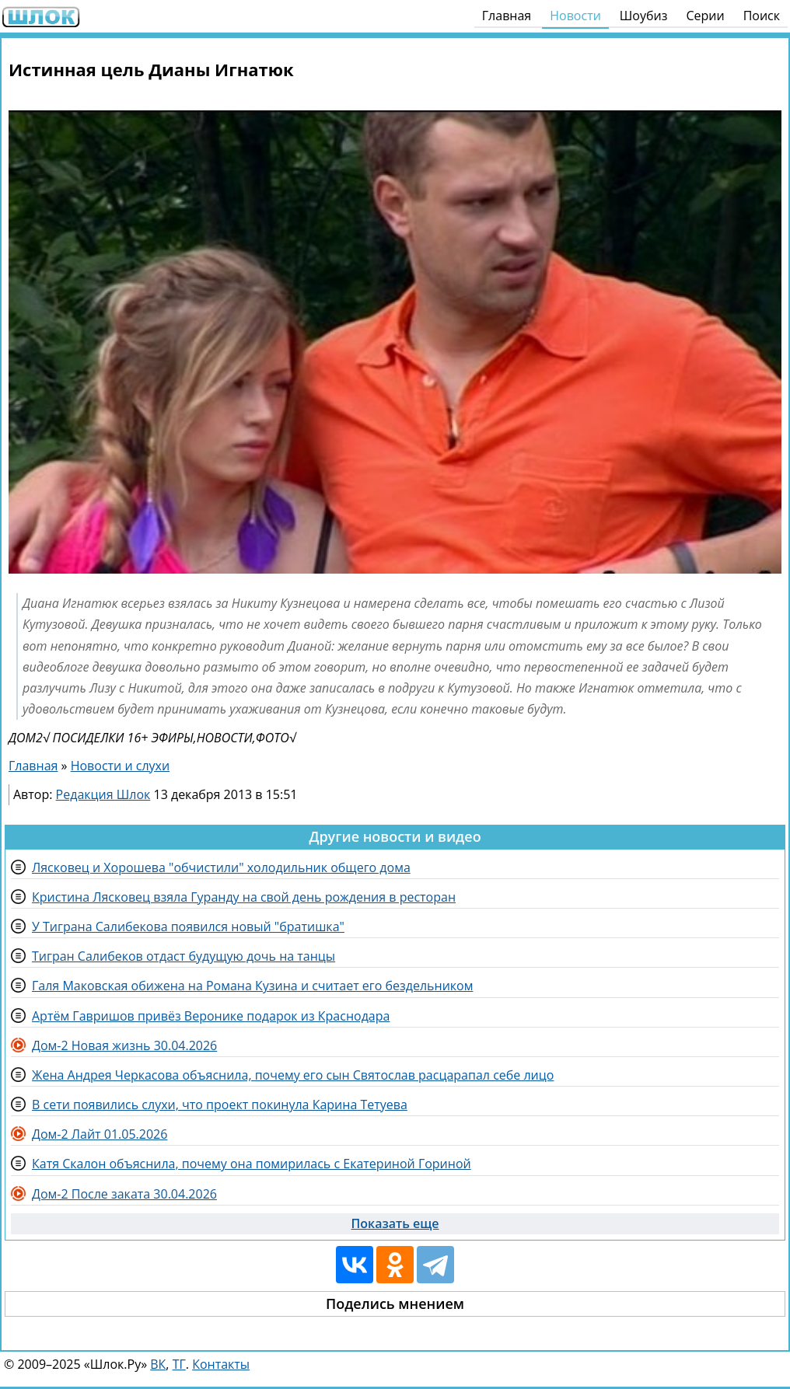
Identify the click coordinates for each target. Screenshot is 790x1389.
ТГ (179, 1364)
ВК (158, 1364)
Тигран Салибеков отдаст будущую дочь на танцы (183, 956)
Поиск (761, 15)
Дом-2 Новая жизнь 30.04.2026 (124, 1045)
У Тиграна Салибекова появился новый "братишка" (188, 926)
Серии (705, 15)
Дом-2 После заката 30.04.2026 (124, 1193)
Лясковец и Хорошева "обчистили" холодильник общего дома (221, 867)
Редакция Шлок (103, 794)
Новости (575, 15)
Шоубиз (644, 15)
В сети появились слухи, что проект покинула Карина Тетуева (219, 1104)
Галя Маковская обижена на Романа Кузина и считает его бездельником (252, 985)
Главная (506, 15)
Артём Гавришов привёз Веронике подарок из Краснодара (211, 1015)
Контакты (221, 1364)
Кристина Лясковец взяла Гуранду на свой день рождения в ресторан (244, 897)
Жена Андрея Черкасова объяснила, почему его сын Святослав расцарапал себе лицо (293, 1075)
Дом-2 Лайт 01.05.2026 (99, 1134)
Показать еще (395, 1223)
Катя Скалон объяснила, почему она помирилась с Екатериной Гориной (251, 1163)
